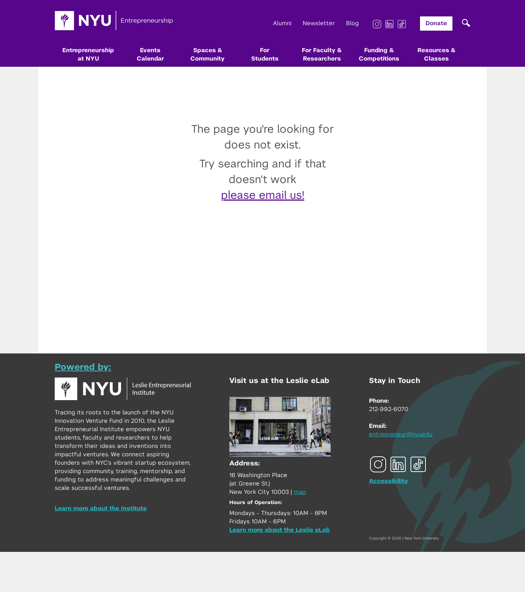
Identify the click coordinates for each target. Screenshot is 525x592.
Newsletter (319, 23)
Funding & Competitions (379, 54)
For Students (265, 54)
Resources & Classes (436, 54)
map (300, 492)
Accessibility (388, 481)
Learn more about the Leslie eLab (279, 530)
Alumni (282, 23)
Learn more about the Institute (101, 508)
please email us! (262, 195)
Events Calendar (150, 54)
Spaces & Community (207, 54)
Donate (436, 23)
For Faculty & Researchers (322, 54)
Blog (352, 23)
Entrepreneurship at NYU (88, 54)
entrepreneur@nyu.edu (400, 434)
